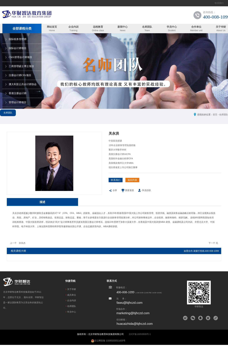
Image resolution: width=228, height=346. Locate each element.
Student (171, 30)
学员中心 (172, 26)
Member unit (196, 30)
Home (52, 30)
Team (147, 30)
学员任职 (144, 193)
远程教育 (98, 26)
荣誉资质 (127, 193)
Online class (98, 30)
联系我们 (219, 3)
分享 (113, 193)
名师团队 (147, 26)
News (122, 30)
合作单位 (196, 26)
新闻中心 (122, 26)
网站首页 (52, 26)
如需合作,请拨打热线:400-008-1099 (201, 252)
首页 (215, 114)
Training (73, 30)
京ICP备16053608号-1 (140, 335)
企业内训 (73, 26)
